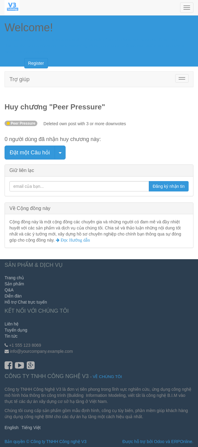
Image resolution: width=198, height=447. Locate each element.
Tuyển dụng (16, 330)
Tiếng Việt (31, 427)
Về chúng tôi (107, 376)
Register (36, 63)
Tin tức (11, 336)
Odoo (159, 441)
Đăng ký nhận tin (169, 186)
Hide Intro (14, 62)
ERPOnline (181, 441)
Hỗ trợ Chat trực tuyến (26, 302)
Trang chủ (14, 277)
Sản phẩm (14, 283)
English (12, 427)
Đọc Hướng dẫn (75, 240)
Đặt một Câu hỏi (30, 153)
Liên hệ (12, 323)
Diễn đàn (13, 296)
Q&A (9, 289)
